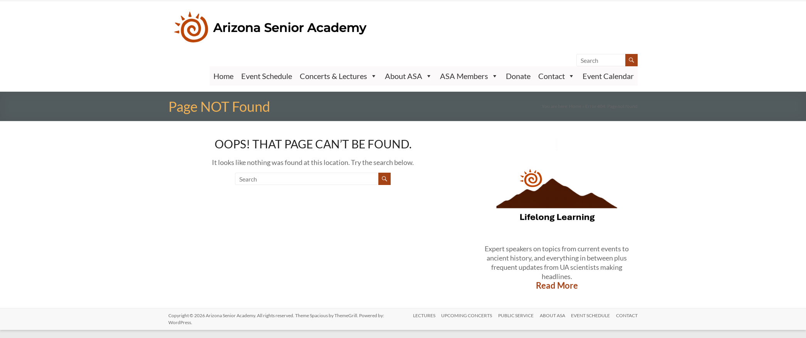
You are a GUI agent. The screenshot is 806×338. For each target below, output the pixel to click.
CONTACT (627, 315)
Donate (518, 76)
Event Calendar (608, 76)
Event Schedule (266, 76)
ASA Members (469, 76)
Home (223, 76)
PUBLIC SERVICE (515, 315)
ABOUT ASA (552, 315)
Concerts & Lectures (338, 76)
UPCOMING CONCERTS (466, 315)
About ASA (408, 76)
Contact (556, 76)
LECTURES (423, 315)
